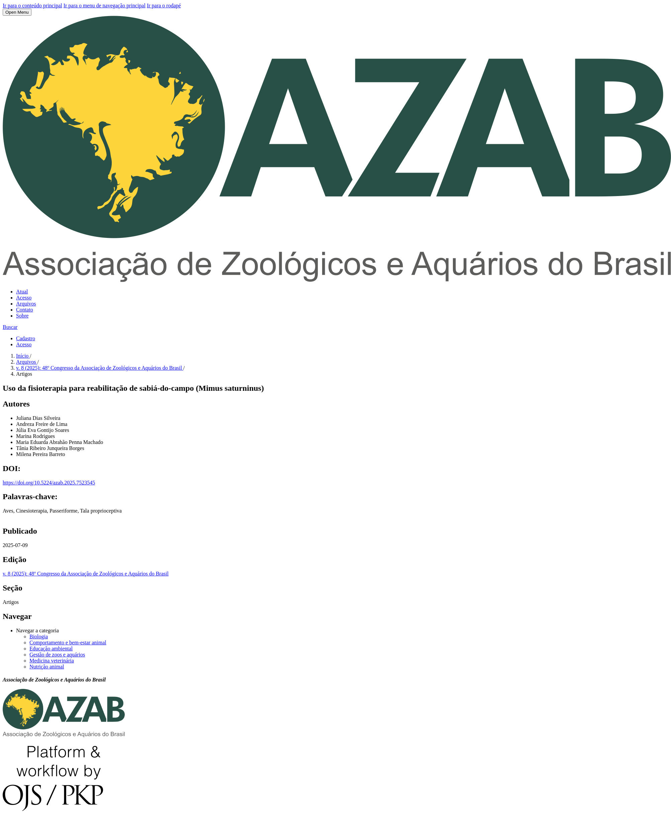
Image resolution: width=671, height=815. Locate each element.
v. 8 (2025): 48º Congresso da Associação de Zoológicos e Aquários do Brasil (99, 368)
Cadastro (25, 338)
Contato (24, 309)
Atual (22, 291)
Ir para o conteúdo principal (32, 5)
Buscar (10, 327)
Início (23, 356)
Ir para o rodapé (164, 5)
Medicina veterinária (51, 660)
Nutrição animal (46, 666)
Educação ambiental (51, 648)
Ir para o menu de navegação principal (105, 5)
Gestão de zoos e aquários (57, 654)
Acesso (23, 297)
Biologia (38, 636)
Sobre (22, 316)
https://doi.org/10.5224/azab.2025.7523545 (49, 482)
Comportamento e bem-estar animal (67, 642)
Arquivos (26, 303)
